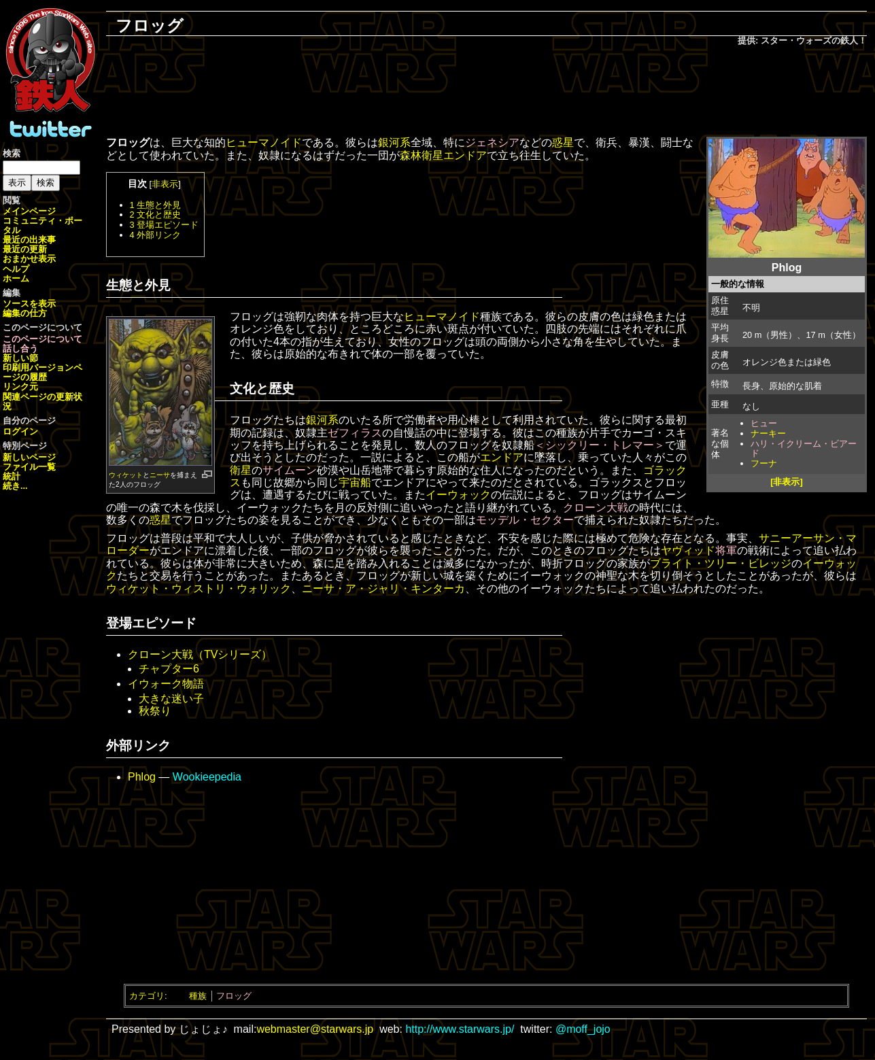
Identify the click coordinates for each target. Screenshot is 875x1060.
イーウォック (458, 494)
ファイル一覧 (29, 467)
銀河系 (394, 142)
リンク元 (20, 386)
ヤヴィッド (688, 550)
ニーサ (160, 475)
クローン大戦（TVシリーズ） (200, 654)
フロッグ (234, 996)
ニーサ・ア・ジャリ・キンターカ (383, 588)
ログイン (20, 431)
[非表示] (786, 482)
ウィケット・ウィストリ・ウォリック (198, 588)
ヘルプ (16, 269)
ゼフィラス (355, 433)
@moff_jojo (583, 1029)
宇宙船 (355, 482)
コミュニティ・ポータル (42, 225)
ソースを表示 (29, 303)
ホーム (16, 278)
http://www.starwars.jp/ (459, 1029)
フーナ (764, 463)
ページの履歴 (42, 372)
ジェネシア (492, 142)
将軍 (726, 550)
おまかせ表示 (29, 259)
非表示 (165, 184)
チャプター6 (169, 668)
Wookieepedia (207, 777)
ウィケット (126, 475)
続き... (15, 486)
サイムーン (289, 470)
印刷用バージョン (38, 367)
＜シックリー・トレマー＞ (599, 445)
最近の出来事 (29, 240)
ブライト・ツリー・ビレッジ (720, 563)
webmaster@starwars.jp (314, 1029)
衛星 (241, 470)
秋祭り (155, 711)
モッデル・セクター (525, 520)
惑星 (563, 142)
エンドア (465, 155)
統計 (11, 476)
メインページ (29, 211)
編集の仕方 (25, 313)
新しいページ (29, 457)
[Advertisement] (486, 92)
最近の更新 (25, 249)
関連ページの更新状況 (42, 401)
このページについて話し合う (42, 344)
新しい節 (20, 358)
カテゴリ (147, 996)
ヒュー (764, 423)
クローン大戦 (595, 507)
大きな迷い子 (171, 698)
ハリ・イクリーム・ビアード (804, 449)
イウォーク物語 (166, 683)
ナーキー (768, 433)
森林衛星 (421, 155)
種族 (198, 996)
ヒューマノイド (264, 142)
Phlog (142, 777)
